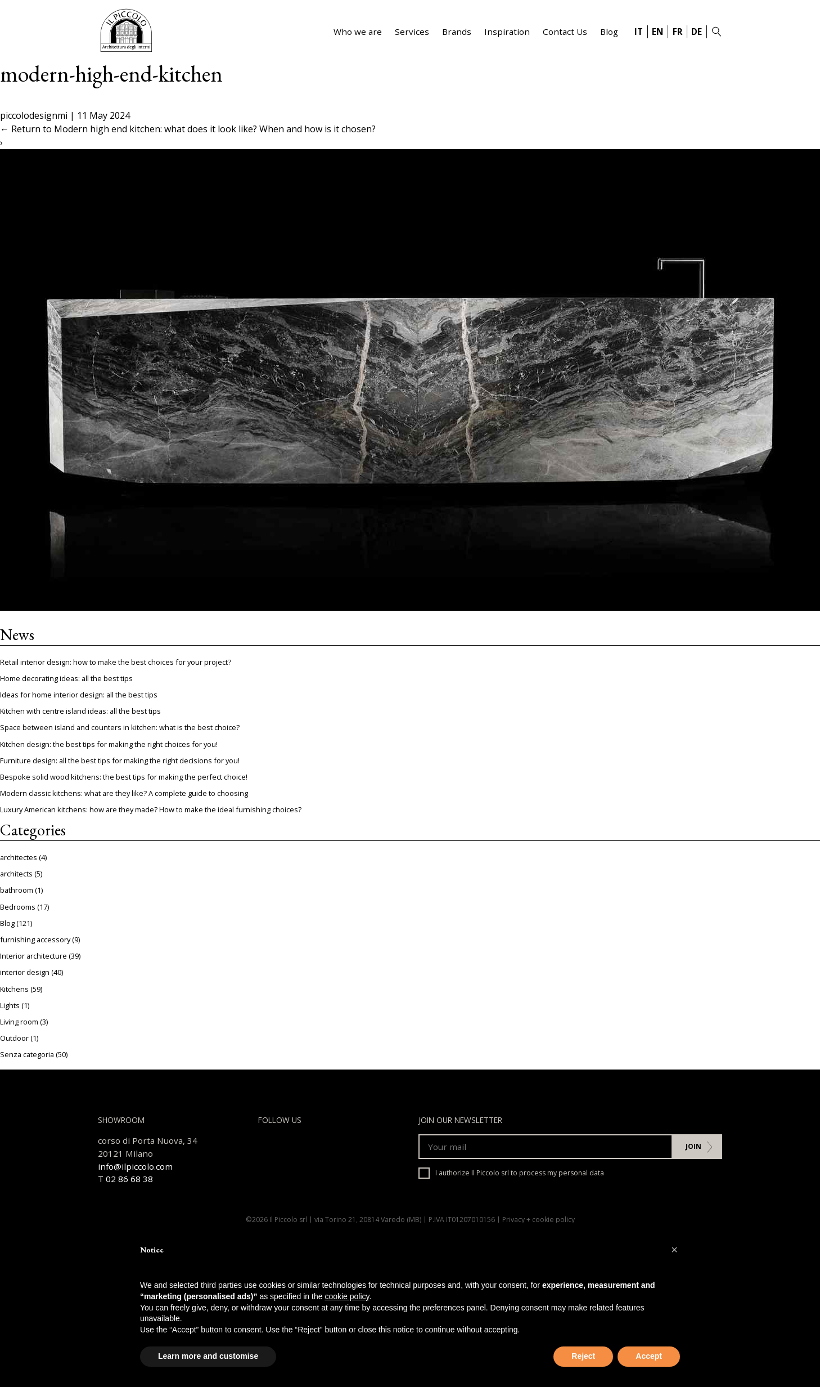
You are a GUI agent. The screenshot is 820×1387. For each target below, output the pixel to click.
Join (693, 1146)
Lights (10, 1005)
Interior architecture (33, 956)
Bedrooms (17, 907)
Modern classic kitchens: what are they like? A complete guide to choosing (124, 793)
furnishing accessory (35, 939)
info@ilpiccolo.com (135, 1166)
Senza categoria (27, 1054)
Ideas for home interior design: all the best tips (78, 695)
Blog (609, 31)
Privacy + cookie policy (538, 1219)
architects (16, 874)
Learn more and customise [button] (208, 1356)
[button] (674, 1250)
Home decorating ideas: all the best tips (66, 678)
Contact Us (565, 31)
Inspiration (507, 31)
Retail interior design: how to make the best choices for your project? (115, 662)
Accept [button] (649, 1356)
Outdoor (14, 1038)
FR (677, 31)
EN (657, 31)
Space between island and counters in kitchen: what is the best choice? (120, 727)
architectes (18, 857)
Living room (19, 1022)
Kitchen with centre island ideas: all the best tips (80, 711)
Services (412, 31)
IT (638, 31)
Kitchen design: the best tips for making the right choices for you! (109, 744)
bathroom (16, 890)
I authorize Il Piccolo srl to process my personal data (511, 1173)
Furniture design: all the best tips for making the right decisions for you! (120, 760)
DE (696, 31)
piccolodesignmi (33, 115)
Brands (456, 31)
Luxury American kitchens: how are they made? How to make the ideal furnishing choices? (150, 809)
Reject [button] (583, 1356)
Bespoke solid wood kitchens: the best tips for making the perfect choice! (123, 777)
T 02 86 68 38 (125, 1178)
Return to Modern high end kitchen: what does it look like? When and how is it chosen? (188, 129)
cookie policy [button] (347, 1296)
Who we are (358, 31)
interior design (24, 972)
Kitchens (14, 989)
